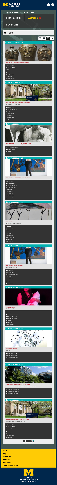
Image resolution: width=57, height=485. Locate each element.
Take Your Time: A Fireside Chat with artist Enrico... (18, 178)
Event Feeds (6, 459)
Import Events (7, 462)
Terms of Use (7, 457)
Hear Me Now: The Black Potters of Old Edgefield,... (18, 62)
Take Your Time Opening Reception (14, 265)
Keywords (34, 17)
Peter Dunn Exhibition (11, 348)
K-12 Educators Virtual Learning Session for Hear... (18, 102)
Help (4, 454)
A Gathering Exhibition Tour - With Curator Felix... (18, 420)
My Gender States (10, 307)
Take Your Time (9, 222)
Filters (8, 32)
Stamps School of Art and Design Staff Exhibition (18, 384)
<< (24, 441)
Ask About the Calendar (11, 465)
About (5, 451)
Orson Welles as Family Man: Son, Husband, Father (18, 144)
